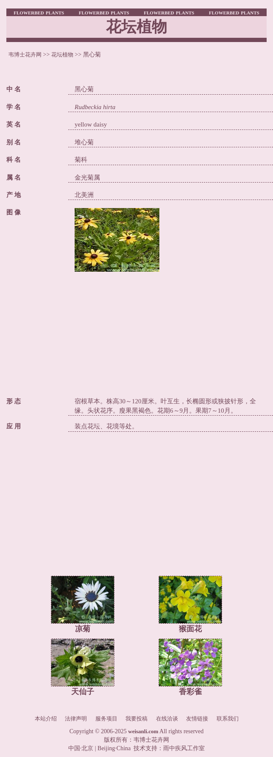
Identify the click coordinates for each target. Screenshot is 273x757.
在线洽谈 (167, 718)
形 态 (13, 401)
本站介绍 (46, 718)
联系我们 (228, 718)
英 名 (13, 124)
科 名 (13, 159)
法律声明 (76, 718)
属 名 (13, 177)
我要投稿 (136, 718)
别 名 (13, 142)
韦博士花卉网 (25, 54)
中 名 (13, 89)
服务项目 (106, 718)
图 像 (13, 212)
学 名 (13, 107)
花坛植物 (62, 54)
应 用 (13, 426)
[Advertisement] (171, 331)
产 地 (13, 194)
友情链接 (197, 718)
